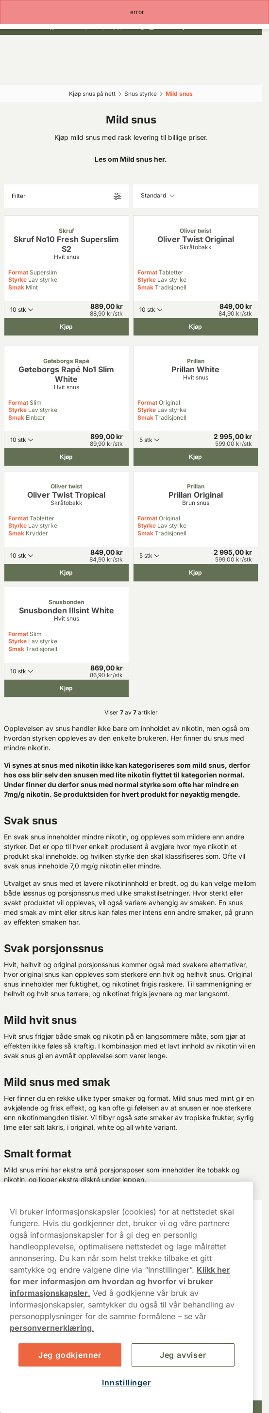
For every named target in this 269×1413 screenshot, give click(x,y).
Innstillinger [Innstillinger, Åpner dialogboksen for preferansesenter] (126, 1382)
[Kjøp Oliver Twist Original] (196, 326)
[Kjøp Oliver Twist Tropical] (66, 572)
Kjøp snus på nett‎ (92, 93)
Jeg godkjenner (69, 1355)
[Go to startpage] (131, 50)
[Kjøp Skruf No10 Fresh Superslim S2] (66, 326)
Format (18, 272)
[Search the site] (99, 71)
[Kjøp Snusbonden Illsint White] (66, 688)
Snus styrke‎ (140, 93)
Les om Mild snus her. (131, 159)
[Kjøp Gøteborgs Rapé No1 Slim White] (66, 457)
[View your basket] (226, 71)
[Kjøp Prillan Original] (196, 572)
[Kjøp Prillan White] (196, 457)
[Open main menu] (14, 71)
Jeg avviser (183, 1355)
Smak (16, 287)
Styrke (17, 279)
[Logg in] (162, 71)
